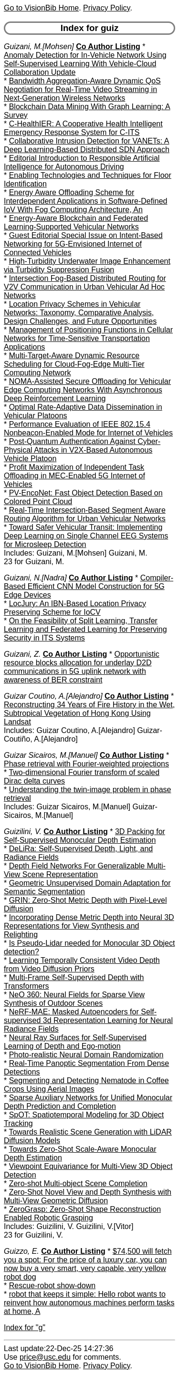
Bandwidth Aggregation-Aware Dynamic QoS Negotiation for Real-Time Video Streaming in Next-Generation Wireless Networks (82, 89)
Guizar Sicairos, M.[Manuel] (51, 755)
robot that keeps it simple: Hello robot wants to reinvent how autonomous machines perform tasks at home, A (89, 1302)
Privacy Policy (106, 8)
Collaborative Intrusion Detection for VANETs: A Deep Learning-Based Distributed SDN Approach (86, 145)
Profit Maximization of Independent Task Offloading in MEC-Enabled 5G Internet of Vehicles (74, 475)
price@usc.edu (45, 1357)
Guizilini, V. (23, 831)
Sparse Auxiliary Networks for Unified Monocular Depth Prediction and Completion (88, 1102)
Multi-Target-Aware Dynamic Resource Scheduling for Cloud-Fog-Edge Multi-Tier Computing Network (74, 364)
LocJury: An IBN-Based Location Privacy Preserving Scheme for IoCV (75, 607)
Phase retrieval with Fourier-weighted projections (86, 764)
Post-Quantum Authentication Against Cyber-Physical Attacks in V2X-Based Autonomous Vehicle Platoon (82, 450)
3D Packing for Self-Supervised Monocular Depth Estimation (84, 835)
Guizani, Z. (22, 654)
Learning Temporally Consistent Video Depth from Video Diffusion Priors (82, 964)
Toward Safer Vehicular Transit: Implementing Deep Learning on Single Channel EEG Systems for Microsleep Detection (86, 535)
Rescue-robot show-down (52, 1285)
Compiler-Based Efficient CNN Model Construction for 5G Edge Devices (88, 586)
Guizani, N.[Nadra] (35, 578)
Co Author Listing (108, 46)
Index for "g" (24, 1327)
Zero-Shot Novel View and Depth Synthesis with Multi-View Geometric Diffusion (87, 1196)
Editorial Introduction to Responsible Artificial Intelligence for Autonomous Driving (81, 162)
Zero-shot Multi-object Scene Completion (78, 1183)
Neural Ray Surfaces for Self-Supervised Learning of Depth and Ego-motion (75, 1041)
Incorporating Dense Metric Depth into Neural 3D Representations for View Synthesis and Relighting (89, 926)
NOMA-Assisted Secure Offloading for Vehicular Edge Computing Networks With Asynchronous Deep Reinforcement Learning (87, 390)
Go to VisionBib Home (41, 8)
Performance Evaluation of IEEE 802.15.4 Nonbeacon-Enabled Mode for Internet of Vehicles (88, 428)
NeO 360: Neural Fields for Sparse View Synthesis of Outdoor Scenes (74, 999)
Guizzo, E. (21, 1251)
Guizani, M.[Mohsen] (39, 46)
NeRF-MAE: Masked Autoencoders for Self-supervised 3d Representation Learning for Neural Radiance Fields (88, 1020)
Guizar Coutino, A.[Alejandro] (53, 696)
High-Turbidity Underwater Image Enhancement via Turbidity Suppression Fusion (87, 265)
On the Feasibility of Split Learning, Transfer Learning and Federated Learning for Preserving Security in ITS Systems (85, 629)
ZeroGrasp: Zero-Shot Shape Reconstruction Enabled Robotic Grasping (82, 1213)
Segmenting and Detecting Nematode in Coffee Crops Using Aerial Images (86, 1084)
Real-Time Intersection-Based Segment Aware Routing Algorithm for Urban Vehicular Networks (85, 514)
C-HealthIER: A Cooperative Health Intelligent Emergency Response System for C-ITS (83, 128)
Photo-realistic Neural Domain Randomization (86, 1055)
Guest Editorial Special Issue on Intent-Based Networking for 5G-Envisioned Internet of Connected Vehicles (83, 244)
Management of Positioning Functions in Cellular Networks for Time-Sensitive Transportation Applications (88, 338)
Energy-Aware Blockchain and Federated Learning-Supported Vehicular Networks (76, 222)
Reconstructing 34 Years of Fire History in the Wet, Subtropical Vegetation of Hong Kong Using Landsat (89, 713)
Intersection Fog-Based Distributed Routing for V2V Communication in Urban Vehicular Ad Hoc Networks (85, 287)
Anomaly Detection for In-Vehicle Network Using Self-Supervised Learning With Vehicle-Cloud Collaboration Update (85, 63)
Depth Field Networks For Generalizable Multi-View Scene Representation (85, 870)
